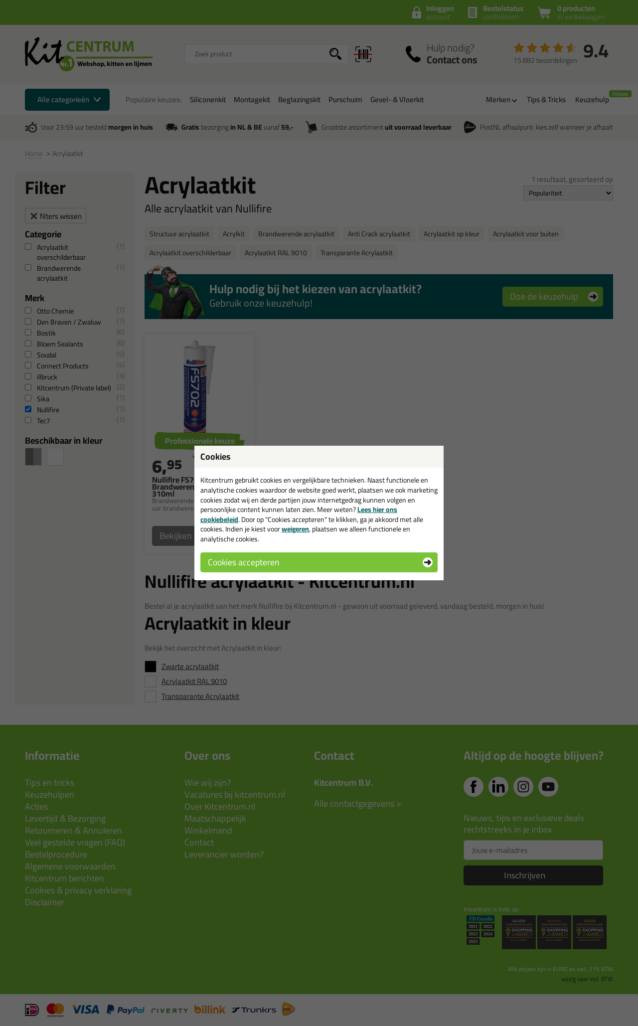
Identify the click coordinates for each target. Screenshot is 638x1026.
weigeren (295, 528)
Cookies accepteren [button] (243, 562)
